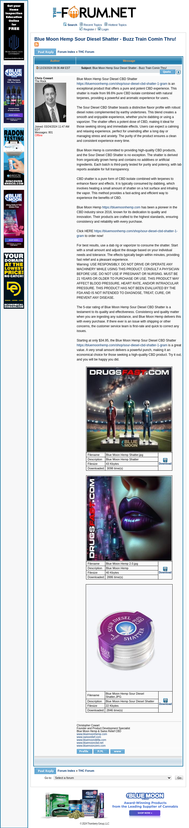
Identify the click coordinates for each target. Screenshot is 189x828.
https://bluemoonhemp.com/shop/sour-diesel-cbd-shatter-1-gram (122, 84)
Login (103, 29)
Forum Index (67, 51)
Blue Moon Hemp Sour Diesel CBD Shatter (107, 79)
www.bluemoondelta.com (91, 739)
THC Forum (86, 51)
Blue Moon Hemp (89, 207)
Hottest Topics (117, 24)
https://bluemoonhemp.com (121, 207)
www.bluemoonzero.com (91, 745)
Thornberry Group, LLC (98, 823)
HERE (88, 231)
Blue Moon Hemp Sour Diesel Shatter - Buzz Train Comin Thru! (105, 39)
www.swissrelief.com (89, 737)
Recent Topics (93, 24)
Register (86, 29)
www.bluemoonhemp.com (92, 734)
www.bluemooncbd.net (90, 742)
